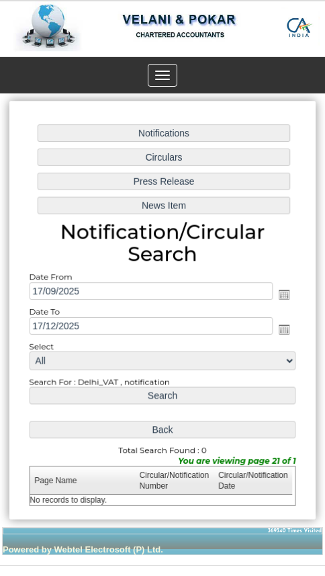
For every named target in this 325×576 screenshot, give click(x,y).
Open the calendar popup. (283, 295)
